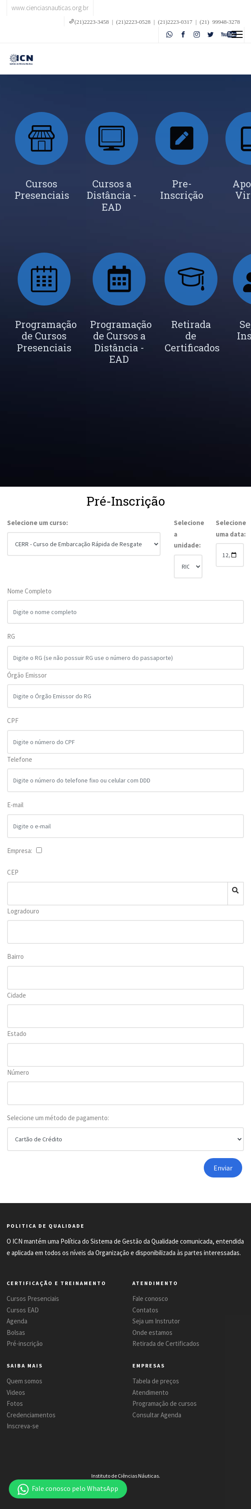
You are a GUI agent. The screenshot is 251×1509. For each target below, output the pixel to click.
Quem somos (24, 1381)
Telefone (19, 765)
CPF (13, 727)
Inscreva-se (23, 1426)
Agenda (17, 1321)
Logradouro (23, 911)
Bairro (15, 956)
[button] (68, 1488)
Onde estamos (152, 1332)
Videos (16, 1392)
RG (11, 643)
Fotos (15, 1403)
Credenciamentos (31, 1415)
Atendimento (150, 1392)
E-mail (15, 811)
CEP (13, 872)
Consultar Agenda (156, 1415)
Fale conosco (150, 1298)
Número (18, 1072)
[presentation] (116, 1175)
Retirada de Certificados (165, 1343)
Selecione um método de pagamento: (58, 1118)
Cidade (16, 995)
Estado (16, 1033)
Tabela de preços (155, 1381)
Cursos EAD (23, 1310)
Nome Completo (29, 597)
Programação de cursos (164, 1403)
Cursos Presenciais (33, 1298)
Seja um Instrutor (156, 1321)
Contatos (145, 1310)
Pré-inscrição (25, 1343)
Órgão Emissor (27, 681)
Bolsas (16, 1332)
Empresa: (21, 850)
